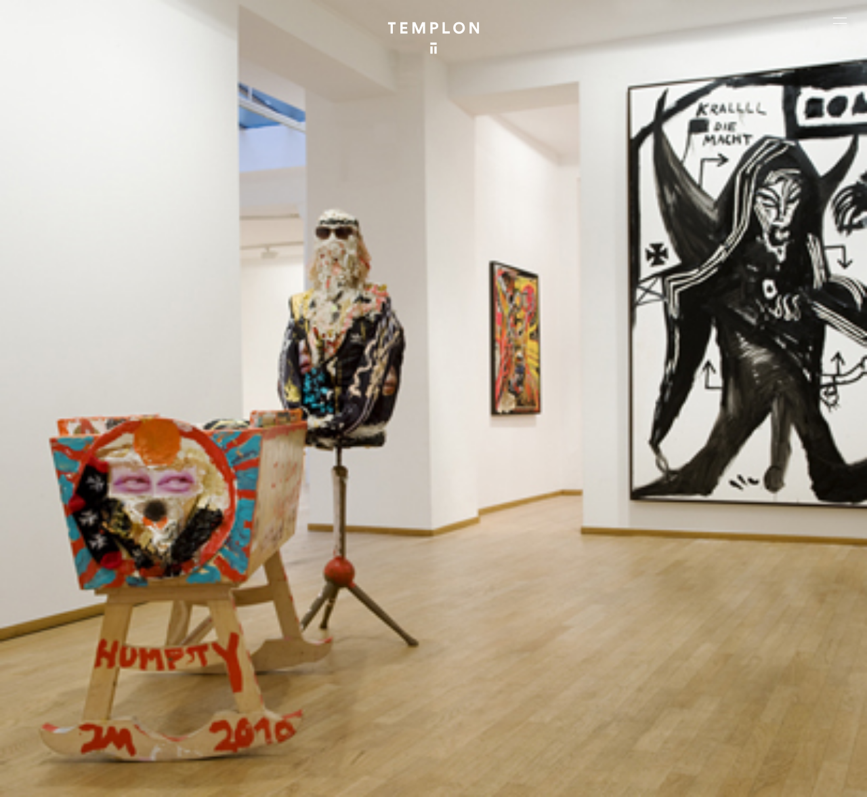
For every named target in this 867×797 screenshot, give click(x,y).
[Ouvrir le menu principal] (840, 20)
